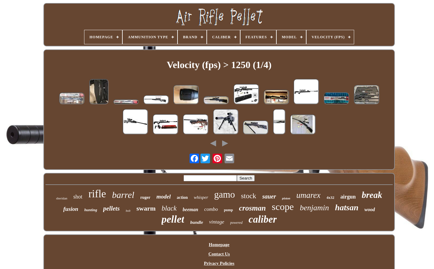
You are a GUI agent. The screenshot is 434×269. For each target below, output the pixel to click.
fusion (70, 209)
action (182, 197)
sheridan (61, 198)
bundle (196, 222)
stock (248, 196)
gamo (224, 194)
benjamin (314, 207)
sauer (269, 196)
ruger (145, 197)
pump (228, 210)
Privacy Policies (219, 263)
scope (283, 206)
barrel (123, 195)
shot (77, 197)
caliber (263, 219)
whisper (201, 197)
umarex (308, 195)
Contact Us (219, 254)
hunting (90, 210)
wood (369, 209)
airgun (348, 197)
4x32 (330, 197)
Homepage (219, 244)
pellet (173, 219)
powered (236, 223)
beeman (190, 209)
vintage (216, 222)
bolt (128, 210)
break (372, 195)
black (169, 208)
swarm (146, 208)
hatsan (346, 207)
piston (286, 198)
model (163, 196)
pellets (111, 208)
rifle (97, 194)
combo (211, 209)
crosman (252, 208)
